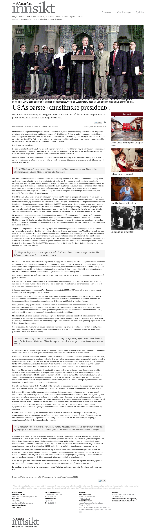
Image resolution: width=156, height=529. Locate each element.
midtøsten (50, 16)
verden (80, 16)
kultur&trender (56, 19)
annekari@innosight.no (87, 497)
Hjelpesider (49, 501)
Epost (99, 122)
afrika (72, 16)
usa (28, 16)
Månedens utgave (124, 12)
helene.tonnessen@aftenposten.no (24, 497)
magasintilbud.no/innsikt (53, 494)
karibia (65, 16)
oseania (15, 19)
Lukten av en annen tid (122, 174)
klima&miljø (26, 19)
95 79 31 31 (85, 499)
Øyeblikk (140, 12)
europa (22, 16)
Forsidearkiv (107, 12)
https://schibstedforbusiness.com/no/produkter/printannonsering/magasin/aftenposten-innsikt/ (95, 509)
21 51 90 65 (52, 497)
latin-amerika (38, 16)
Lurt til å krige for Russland (123, 203)
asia (58, 16)
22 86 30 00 (119, 497)
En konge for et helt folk (122, 232)
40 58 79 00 (85, 505)
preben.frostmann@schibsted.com (91, 503)
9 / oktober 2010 (100, 126)
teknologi (43, 19)
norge (14, 16)
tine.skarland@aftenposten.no (22, 503)
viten (35, 19)
